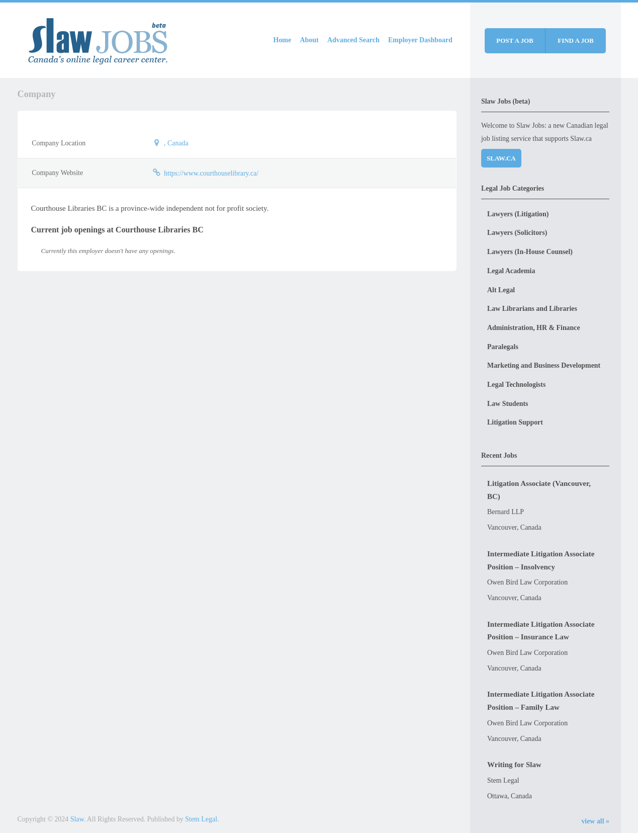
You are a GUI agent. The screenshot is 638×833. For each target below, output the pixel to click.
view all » (595, 821)
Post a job (514, 40)
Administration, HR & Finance (533, 327)
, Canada (176, 143)
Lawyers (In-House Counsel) (530, 252)
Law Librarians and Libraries (532, 308)
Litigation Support (515, 422)
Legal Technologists (516, 384)
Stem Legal (201, 819)
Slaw (77, 819)
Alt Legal (501, 290)
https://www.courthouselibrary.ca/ (211, 173)
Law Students (507, 403)
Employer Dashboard (420, 40)
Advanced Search (353, 40)
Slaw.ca (501, 158)
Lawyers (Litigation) (518, 214)
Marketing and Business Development (543, 365)
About (309, 40)
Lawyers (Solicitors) (517, 232)
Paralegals (502, 347)
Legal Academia (511, 271)
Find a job (576, 40)
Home (283, 40)
